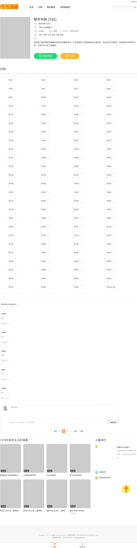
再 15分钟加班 (75, 475)
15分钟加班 (51, 475)
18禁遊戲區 (65, 7)
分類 (40, 7)
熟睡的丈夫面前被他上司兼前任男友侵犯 (10, 475)
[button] (135, 7)
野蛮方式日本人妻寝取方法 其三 (33, 511)
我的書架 (51, 7)
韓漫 (55, 31)
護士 (41, 35)
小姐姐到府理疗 (29, 475)
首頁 (31, 7)
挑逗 (53, 35)
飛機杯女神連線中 (123, 447)
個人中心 (134, 2)
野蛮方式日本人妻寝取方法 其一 (10, 511)
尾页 (75, 431)
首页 (55, 431)
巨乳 (49, 35)
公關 (57, 35)
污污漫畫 (52, 535)
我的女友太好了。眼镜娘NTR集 (56, 511)
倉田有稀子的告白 (77, 511)
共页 (81, 431)
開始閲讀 (45, 56)
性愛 (61, 35)
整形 (45, 35)
